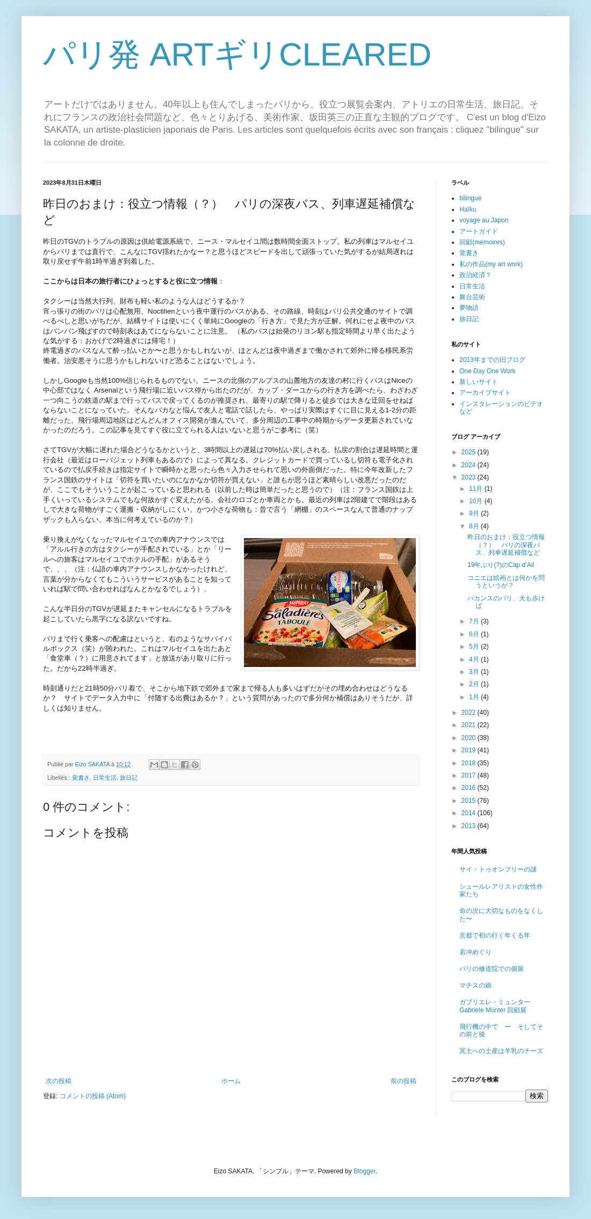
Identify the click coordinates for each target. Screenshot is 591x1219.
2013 (470, 826)
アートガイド (478, 231)
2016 (470, 788)
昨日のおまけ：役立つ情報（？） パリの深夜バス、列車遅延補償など (506, 544)
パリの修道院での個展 (491, 969)
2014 (470, 813)
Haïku (467, 209)
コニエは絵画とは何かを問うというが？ (506, 581)
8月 (475, 526)
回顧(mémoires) (482, 242)
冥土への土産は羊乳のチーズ (501, 1051)
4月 (475, 659)
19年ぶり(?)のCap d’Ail (500, 565)
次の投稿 (58, 1081)
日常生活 (105, 777)
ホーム (231, 1081)
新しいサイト (478, 382)
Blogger (365, 1171)
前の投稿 (403, 1081)
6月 (475, 634)
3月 (475, 672)
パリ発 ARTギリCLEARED (237, 54)
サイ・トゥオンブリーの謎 (498, 869)
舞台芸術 (472, 297)
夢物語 (469, 307)
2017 (470, 775)
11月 (477, 488)
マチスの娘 (475, 985)
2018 (470, 763)
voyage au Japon (483, 220)
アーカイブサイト (485, 392)
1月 (475, 697)
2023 (470, 477)
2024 (470, 465)
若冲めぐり (475, 952)
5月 (475, 646)
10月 (477, 501)
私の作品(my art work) (491, 264)
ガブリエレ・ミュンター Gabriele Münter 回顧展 (494, 1005)
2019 (470, 750)
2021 (470, 725)
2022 (470, 712)
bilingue (470, 198)
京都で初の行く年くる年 (494, 935)
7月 (475, 621)
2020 (470, 738)
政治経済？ (475, 275)
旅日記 (129, 777)
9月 (475, 513)
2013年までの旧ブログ (492, 360)
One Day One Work (487, 371)
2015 (470, 800)
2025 (470, 452)
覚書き (81, 777)
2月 (475, 684)
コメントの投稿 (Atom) (93, 1096)
